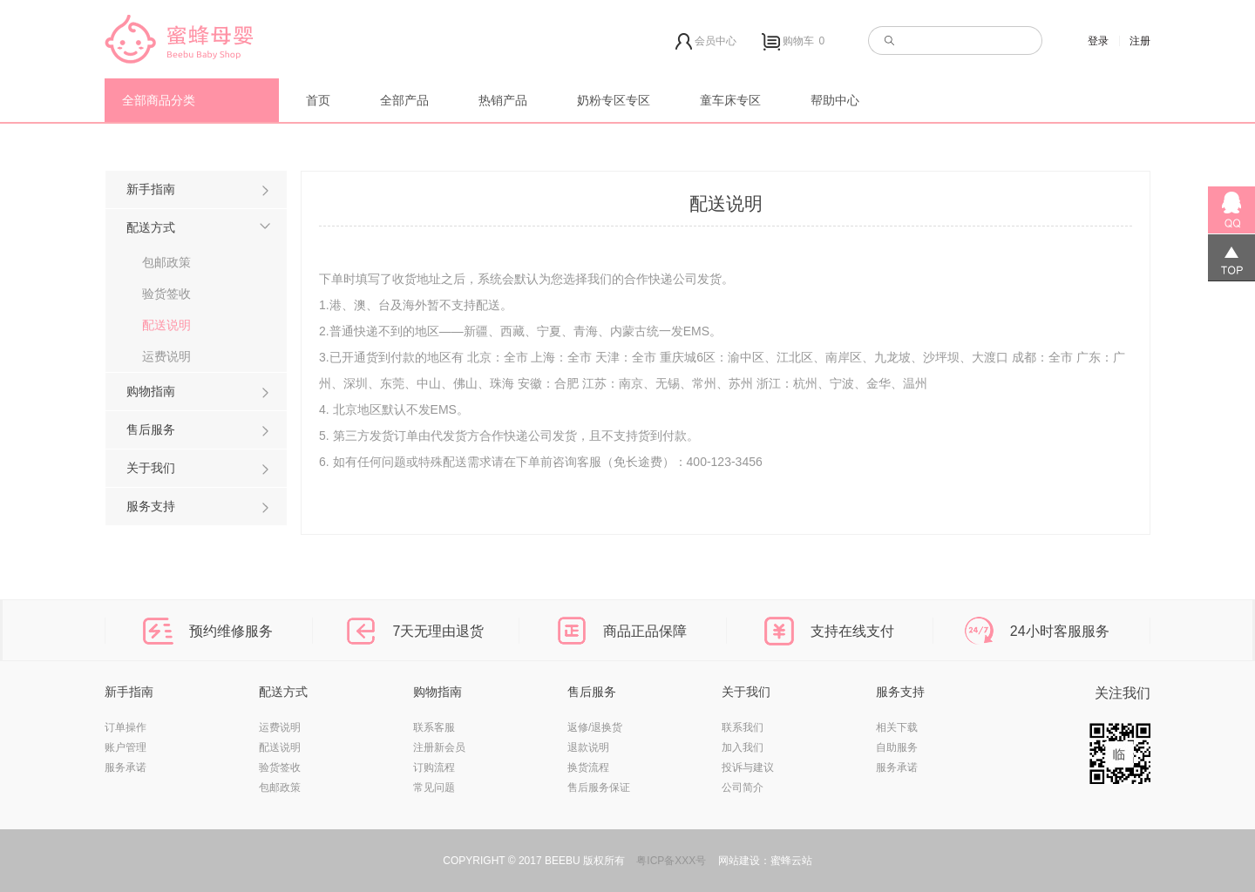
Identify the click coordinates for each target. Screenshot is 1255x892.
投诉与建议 (748, 767)
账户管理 (125, 747)
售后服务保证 (598, 787)
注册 (1140, 41)
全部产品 (404, 100)
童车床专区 (730, 100)
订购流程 (434, 767)
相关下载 (897, 727)
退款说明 (588, 747)
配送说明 (166, 325)
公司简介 (742, 787)
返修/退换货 (594, 727)
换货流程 (588, 767)
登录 (1098, 41)
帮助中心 (835, 100)
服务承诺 (125, 767)
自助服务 (897, 747)
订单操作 (125, 727)
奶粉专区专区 (613, 100)
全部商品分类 (158, 100)
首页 (318, 100)
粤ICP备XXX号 (671, 861)
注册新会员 (439, 747)
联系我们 (742, 727)
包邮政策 (166, 262)
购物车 (795, 41)
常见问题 (434, 787)
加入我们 (742, 747)
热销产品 (502, 100)
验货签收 (166, 294)
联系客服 (434, 727)
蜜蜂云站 (791, 861)
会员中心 (705, 41)
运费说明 (166, 356)
